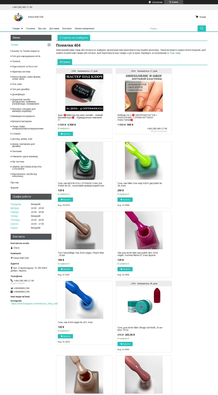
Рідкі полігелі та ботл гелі (24, 66)
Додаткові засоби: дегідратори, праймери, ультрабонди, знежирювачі (25, 101)
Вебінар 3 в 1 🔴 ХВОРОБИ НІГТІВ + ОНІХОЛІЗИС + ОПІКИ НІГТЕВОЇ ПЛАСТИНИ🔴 (128, 117)
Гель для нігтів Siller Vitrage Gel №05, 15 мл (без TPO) (128, 261)
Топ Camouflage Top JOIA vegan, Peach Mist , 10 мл (126, 184)
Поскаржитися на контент (104, 392)
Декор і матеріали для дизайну (23, 145)
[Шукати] (202, 28)
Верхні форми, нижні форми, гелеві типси (26, 78)
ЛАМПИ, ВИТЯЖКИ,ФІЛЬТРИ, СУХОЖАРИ (27, 168)
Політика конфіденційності (70, 378)
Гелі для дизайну (21, 89)
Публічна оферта (119, 378)
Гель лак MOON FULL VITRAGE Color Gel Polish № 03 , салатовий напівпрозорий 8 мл (178, 112)
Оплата (6, 378)
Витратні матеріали (22, 121)
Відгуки (14, 187)
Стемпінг (16, 134)
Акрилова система (21, 71)
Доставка (54, 28)
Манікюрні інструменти (23, 116)
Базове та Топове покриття (25, 51)
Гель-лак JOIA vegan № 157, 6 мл (75, 255)
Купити (66, 134)
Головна (30, 28)
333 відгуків (157, 2)
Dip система (18, 161)
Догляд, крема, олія (22, 139)
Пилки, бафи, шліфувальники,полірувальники (27, 127)
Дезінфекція (18, 94)
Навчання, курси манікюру (25, 156)
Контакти (67, 28)
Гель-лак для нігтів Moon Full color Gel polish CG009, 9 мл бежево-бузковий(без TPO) (179, 332)
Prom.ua (123, 389)
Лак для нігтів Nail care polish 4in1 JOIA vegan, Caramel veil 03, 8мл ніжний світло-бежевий (178, 257)
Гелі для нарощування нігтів (26, 56)
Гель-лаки (175, 53)
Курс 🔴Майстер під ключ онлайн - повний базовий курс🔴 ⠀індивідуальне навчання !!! (76, 117)
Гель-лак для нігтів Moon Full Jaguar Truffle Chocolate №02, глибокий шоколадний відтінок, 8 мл (128, 332)
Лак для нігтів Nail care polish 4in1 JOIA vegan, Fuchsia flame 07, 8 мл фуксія (179, 185)
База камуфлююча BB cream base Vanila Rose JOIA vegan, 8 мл (76, 331)
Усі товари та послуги (194, 361)
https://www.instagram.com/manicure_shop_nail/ (34, 303)
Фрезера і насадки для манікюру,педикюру (23, 110)
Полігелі (16, 61)
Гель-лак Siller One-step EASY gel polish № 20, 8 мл (75, 184)
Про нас (42, 28)
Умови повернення (84, 28)
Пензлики (17, 151)
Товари (16, 28)
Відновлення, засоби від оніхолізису (24, 175)
